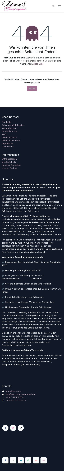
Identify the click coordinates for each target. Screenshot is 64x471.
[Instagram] (13, 428)
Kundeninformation (11, 165)
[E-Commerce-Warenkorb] (53, 6)
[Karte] (32, 444)
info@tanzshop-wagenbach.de (20, 394)
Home (32, 88)
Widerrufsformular (11, 140)
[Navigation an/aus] (59, 6)
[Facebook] (5, 428)
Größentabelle (9, 162)
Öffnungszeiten (9, 159)
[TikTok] (21, 428)
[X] (13, 460)
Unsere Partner (9, 168)
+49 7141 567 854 (15, 397)
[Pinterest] (36, 460)
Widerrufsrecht (9, 137)
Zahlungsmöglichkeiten (13, 125)
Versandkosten (9, 128)
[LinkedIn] (21, 460)
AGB (4, 134)
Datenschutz (8, 146)
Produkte (6, 122)
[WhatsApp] (28, 460)
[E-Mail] (43, 460)
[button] (32, 466)
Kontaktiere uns (9, 131)
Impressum (7, 143)
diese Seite (38, 64)
